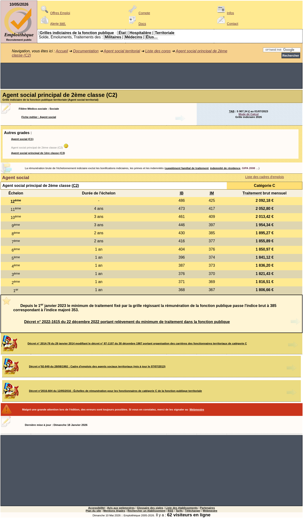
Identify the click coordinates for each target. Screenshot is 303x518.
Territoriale (164, 33)
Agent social (15, 177)
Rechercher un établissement (146, 510)
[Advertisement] (151, 75)
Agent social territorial (122, 51)
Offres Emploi (54, 13)
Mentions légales (114, 510)
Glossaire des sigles (150, 507)
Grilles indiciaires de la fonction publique (77, 33)
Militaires (113, 37)
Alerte (52, 24)
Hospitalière (140, 33)
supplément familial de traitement (187, 168)
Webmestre (196, 409)
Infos (224, 13)
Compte (138, 13)
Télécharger (192, 510)
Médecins (133, 37)
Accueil (62, 51)
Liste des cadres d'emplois (264, 177)
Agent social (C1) (22, 139)
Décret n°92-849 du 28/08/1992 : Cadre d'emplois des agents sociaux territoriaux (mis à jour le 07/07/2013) (97, 366)
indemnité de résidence (225, 168)
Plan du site (93, 510)
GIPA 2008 (248, 168)
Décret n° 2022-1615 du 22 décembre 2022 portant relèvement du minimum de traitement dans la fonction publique (127, 322)
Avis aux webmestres (121, 507)
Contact (226, 24)
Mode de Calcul (248, 114)
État (122, 33)
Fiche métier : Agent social (39, 117)
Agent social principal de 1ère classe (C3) (38, 153)
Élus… (152, 37)
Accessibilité (96, 507)
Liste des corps (158, 51)
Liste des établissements (181, 507)
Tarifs (179, 510)
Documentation (86, 51)
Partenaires (207, 507)
